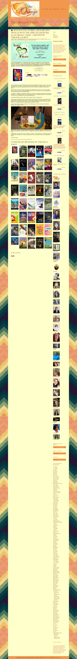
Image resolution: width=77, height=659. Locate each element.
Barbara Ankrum (55, 482)
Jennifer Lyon (55, 532)
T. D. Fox (54, 623)
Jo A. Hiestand (55, 536)
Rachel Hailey (55, 606)
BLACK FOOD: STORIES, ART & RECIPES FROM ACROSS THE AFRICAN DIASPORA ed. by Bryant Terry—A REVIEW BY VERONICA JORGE (30, 34)
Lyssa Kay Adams (56, 568)
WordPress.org (55, 37)
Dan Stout (55, 593)
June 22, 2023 (13, 39)
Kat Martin (54, 545)
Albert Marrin (55, 473)
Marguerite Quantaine (56, 571)
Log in (54, 34)
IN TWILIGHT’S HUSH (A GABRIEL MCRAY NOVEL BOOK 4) (59, 115)
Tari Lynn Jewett (55, 627)
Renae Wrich (55, 612)
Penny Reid (55, 602)
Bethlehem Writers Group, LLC (58, 483)
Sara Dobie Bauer (56, 598)
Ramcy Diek (55, 609)
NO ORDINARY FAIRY (59, 155)
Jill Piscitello (55, 534)
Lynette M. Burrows (56, 567)
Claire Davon (55, 489)
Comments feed (55, 36)
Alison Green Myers (56, 476)
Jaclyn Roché (55, 519)
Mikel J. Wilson (55, 583)
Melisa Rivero (55, 578)
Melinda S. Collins (56, 597)
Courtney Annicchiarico (56, 492)
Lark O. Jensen (56, 562)
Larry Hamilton (55, 551)
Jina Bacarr (55, 535)
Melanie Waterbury (56, 577)
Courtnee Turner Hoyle (56, 491)
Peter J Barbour (55, 603)
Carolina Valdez (56, 500)
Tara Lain (54, 626)
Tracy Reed (55, 629)
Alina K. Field (55, 475)
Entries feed (55, 35)
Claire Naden (55, 490)
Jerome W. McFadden (56, 533)
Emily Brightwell (55, 509)
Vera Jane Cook (55, 630)
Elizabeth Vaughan (57, 594)
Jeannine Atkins (55, 525)
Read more (17, 252)
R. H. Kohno (55, 605)
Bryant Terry (19, 40)
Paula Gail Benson (56, 601)
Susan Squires (55, 622)
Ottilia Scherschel (56, 638)
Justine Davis (55, 544)
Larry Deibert (55, 550)
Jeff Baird (54, 526)
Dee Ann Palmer (55, 499)
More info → (64, 107)
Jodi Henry (55, 595)
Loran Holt (54, 566)
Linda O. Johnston (56, 561)
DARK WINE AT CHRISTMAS (59, 96)
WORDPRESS (46, 657)
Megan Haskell (55, 576)
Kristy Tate (54, 549)
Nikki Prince (55, 588)
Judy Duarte (55, 542)
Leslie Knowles (55, 554)
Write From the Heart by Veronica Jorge (38, 39)
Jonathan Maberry (56, 540)
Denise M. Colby (55, 501)
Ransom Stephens (56, 610)
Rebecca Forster (55, 611)
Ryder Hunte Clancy (56, 614)
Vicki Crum (54, 631)
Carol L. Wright (55, 484)
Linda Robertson (56, 596)
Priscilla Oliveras (55, 604)
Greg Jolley (55, 517)
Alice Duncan (55, 474)
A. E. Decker (55, 466)
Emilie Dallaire (55, 508)
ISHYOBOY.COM (58, 657)
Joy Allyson (55, 541)
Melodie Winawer (55, 580)
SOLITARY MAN (59, 136)
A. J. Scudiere (55, 467)
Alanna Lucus (55, 472)
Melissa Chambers (56, 579)
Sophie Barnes (55, 619)
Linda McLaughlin (55, 559)
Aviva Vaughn (55, 481)
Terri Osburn (55, 628)
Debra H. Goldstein (56, 497)
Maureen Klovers (55, 575)
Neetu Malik (55, 587)
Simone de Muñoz (56, 618)
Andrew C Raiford (56, 479)
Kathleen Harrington (57, 637)
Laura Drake (55, 552)
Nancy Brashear (55, 586)
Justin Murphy (55, 543)
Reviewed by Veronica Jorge (29, 40)
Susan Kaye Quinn (56, 620)
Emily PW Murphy (55, 510)
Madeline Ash (55, 569)
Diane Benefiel (55, 502)
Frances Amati (55, 514)
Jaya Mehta (55, 524)
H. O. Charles (55, 518)
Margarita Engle (55, 570)
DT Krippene (55, 506)
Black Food (13, 40)
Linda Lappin (55, 558)
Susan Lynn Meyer (56, 621)
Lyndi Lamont (56, 560)
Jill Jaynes (55, 636)
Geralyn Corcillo (55, 515)
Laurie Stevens (55, 553)
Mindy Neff (54, 584)
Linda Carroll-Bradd (56, 557)
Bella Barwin (56, 528)
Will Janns (55, 523)
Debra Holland (55, 498)
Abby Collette (55, 471)
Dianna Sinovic (55, 505)
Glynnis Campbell (56, 516)
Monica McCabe (55, 585)
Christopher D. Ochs (56, 488)
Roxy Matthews (55, 613)
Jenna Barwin (55, 527)
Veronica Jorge (21, 39)
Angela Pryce (55, 480)
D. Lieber (54, 493)
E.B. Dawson (55, 507)
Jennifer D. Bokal (55, 531)
